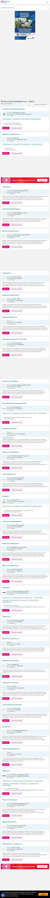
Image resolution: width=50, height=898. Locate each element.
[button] (2, 895)
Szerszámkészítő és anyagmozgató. (14, 403)
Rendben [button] (43, 894)
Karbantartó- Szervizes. (10, 683)
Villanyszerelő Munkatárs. (11, 134)
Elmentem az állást (17, 128)
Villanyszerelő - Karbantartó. (12, 844)
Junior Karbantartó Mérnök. (12, 705)
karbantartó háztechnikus (7, 103)
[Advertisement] (25, 49)
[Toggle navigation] (47, 2)
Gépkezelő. (6, 587)
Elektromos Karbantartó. (10, 231)
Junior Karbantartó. (9, 474)
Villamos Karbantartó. (9, 317)
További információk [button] (13, 895)
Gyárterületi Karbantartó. (11, 749)
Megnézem (6, 128)
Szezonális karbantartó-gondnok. (13, 109)
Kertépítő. (5, 496)
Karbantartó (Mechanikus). (11, 209)
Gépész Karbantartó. (9, 822)
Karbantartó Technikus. (10, 381)
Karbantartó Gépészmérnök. (12, 521)
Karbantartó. (6, 187)
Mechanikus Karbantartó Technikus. (14, 339)
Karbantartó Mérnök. (9, 428)
